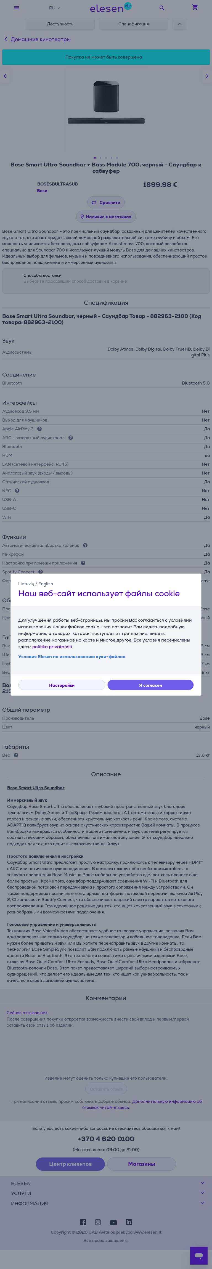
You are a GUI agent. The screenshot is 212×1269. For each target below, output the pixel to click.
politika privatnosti (52, 647)
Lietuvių (26, 583)
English (45, 583)
